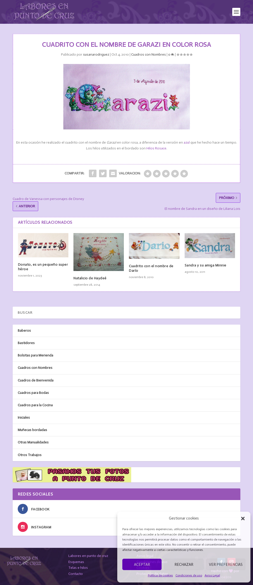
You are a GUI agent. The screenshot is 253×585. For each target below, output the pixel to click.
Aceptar (142, 564)
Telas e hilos (78, 568)
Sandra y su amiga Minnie (205, 265)
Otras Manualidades (33, 442)
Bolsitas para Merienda (35, 355)
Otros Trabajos (30, 455)
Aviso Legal (212, 575)
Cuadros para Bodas (33, 393)
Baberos (24, 330)
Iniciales (24, 417)
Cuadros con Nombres (148, 54)
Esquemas (76, 562)
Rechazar (183, 564)
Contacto (75, 574)
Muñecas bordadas (32, 430)
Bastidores (26, 343)
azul (187, 142)
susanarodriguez (96, 54)
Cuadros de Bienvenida (35, 380)
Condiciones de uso (189, 575)
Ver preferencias (226, 564)
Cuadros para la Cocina (35, 405)
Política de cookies (160, 575)
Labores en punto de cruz (88, 556)
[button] (242, 518)
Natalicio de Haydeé (90, 278)
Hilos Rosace (156, 148)
